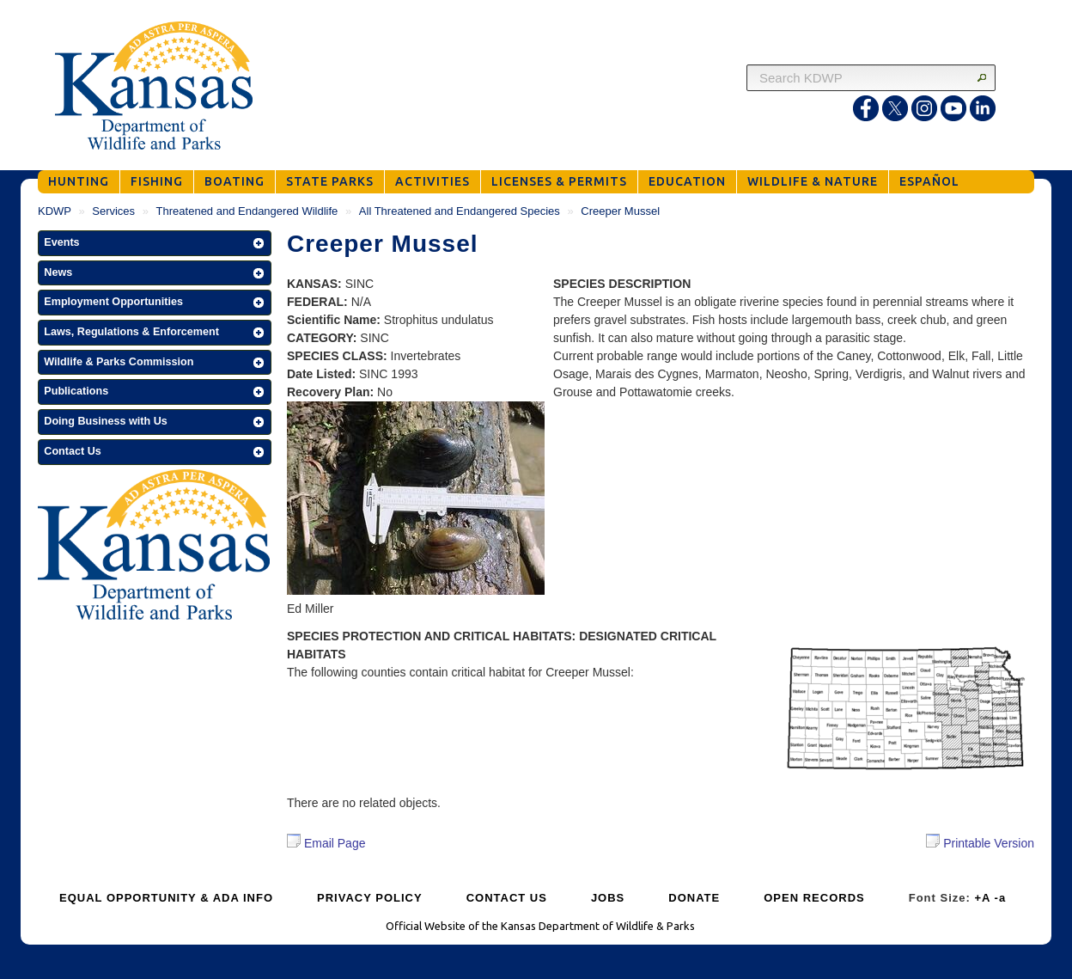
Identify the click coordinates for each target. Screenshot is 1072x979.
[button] (154, 243)
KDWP (54, 211)
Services (113, 211)
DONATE (694, 897)
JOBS (607, 897)
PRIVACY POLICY (370, 897)
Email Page (326, 843)
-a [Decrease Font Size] (1001, 897)
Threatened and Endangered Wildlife (247, 211)
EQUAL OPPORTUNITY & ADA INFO (166, 897)
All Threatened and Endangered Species (459, 211)
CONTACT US (506, 897)
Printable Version (980, 842)
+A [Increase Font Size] (982, 897)
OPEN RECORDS (814, 897)
